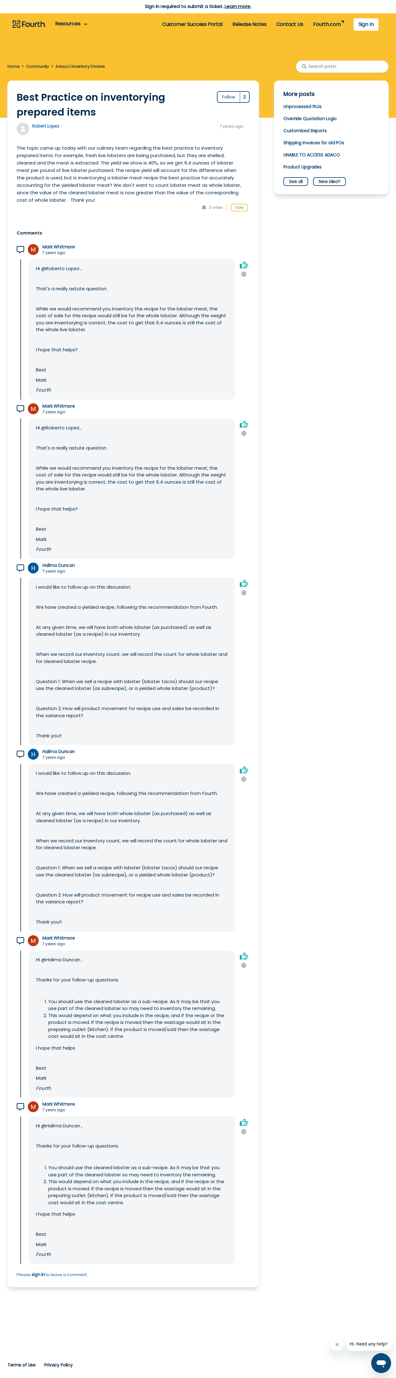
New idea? (329, 181)
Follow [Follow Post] (228, 97)
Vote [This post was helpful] (239, 207)
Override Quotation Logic (310, 119)
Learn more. (238, 6)
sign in (38, 1274)
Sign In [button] (366, 24)
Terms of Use (21, 1365)
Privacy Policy (58, 1365)
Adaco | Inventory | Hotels (80, 66)
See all (296, 181)
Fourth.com (327, 24)
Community (37, 66)
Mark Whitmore (58, 247)
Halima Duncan (58, 565)
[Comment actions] (243, 274)
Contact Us (289, 24)
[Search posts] (342, 66)
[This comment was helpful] (244, 265)
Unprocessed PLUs (302, 106)
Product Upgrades (302, 167)
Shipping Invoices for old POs (313, 143)
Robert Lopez (45, 126)
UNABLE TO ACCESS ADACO (311, 155)
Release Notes (249, 24)
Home (13, 66)
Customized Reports (304, 131)
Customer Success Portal (192, 24)
